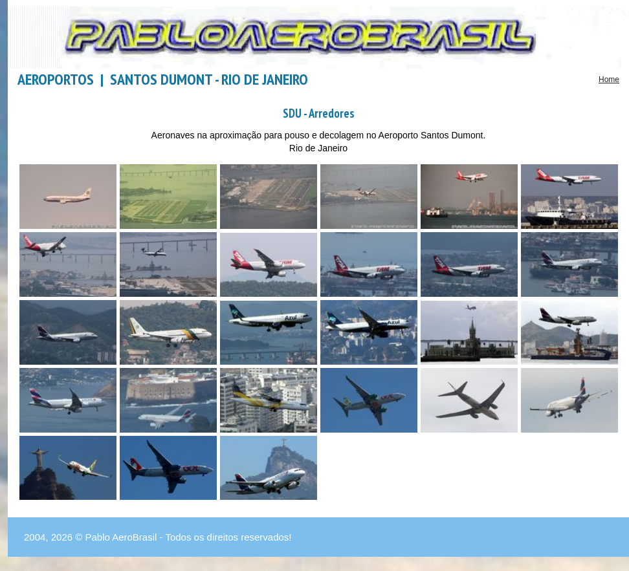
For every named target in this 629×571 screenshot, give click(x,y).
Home (609, 79)
